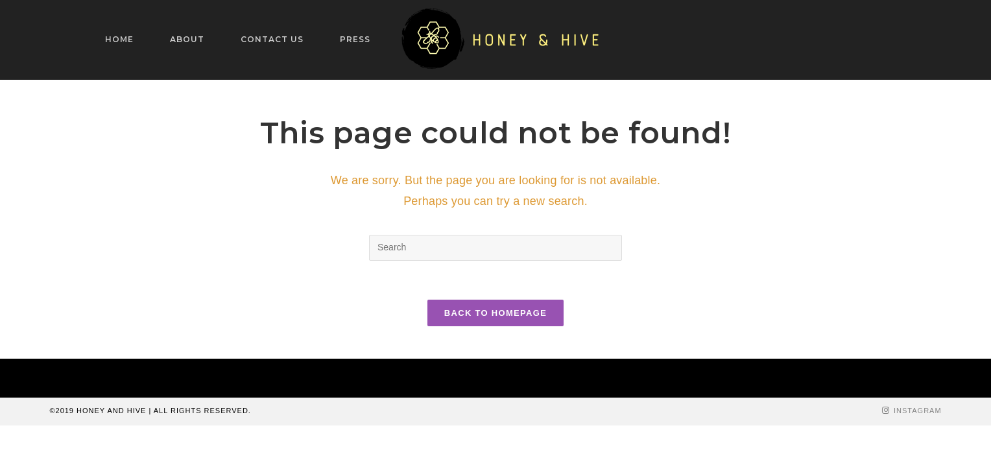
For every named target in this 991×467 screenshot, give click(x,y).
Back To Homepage (495, 313)
